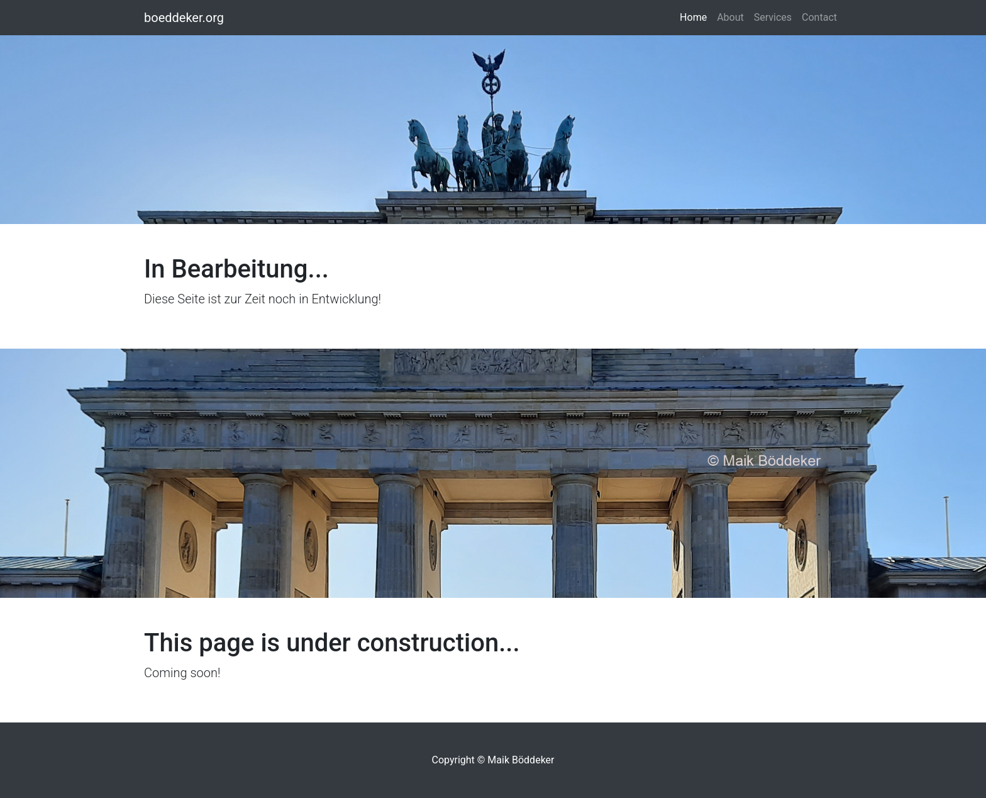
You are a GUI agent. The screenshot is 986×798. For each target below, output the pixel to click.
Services (773, 17)
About (730, 17)
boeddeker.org (184, 17)
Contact (819, 17)
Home (696, 16)
